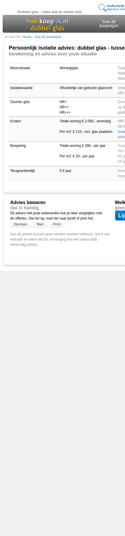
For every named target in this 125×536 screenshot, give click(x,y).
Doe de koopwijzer (109, 23)
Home (27, 37)
